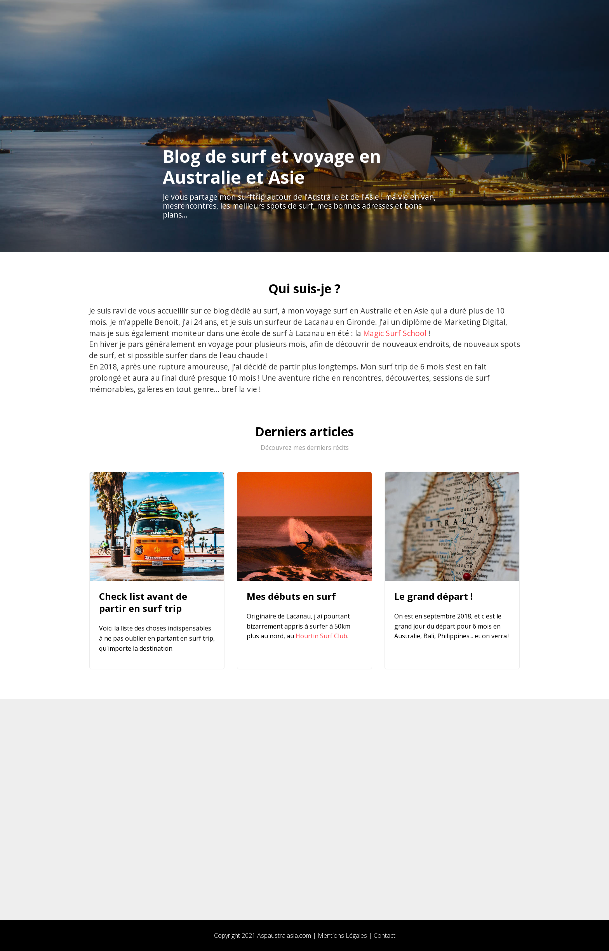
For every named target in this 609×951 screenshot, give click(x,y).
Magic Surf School (394, 333)
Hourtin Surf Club (321, 636)
